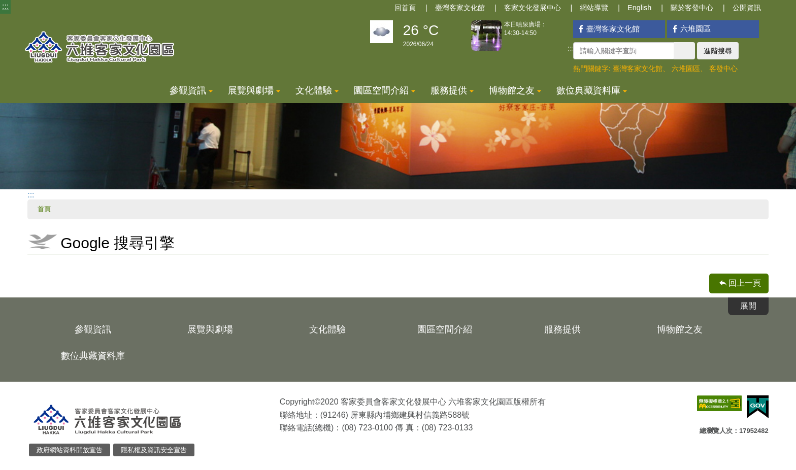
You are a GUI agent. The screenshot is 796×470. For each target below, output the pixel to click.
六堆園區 (690, 28)
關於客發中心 (692, 8)
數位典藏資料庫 (591, 90)
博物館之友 (515, 90)
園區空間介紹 (384, 90)
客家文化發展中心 (532, 8)
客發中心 (723, 68)
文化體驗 (317, 90)
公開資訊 (747, 8)
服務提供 (452, 90)
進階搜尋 (718, 51)
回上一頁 (744, 283)
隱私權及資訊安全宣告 (154, 450)
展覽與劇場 (254, 90)
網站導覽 (594, 8)
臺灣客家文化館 (460, 8)
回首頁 (405, 8)
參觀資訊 (191, 90)
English (639, 8)
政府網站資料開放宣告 (70, 450)
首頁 (44, 209)
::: (5, 6)
